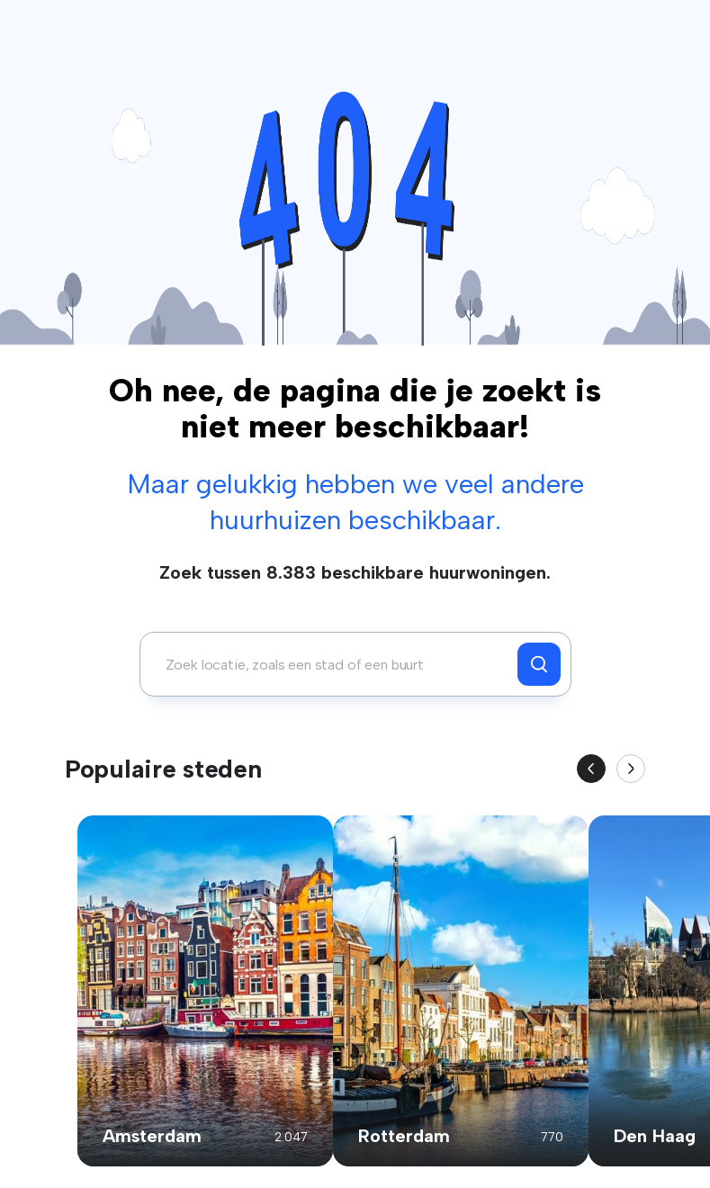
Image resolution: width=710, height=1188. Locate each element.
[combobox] (333, 664)
